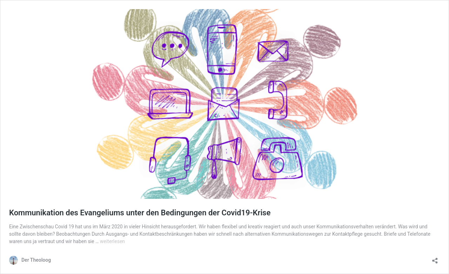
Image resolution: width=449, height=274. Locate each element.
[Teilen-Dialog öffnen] (435, 258)
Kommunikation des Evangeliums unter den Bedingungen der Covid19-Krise (139, 212)
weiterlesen (112, 241)
